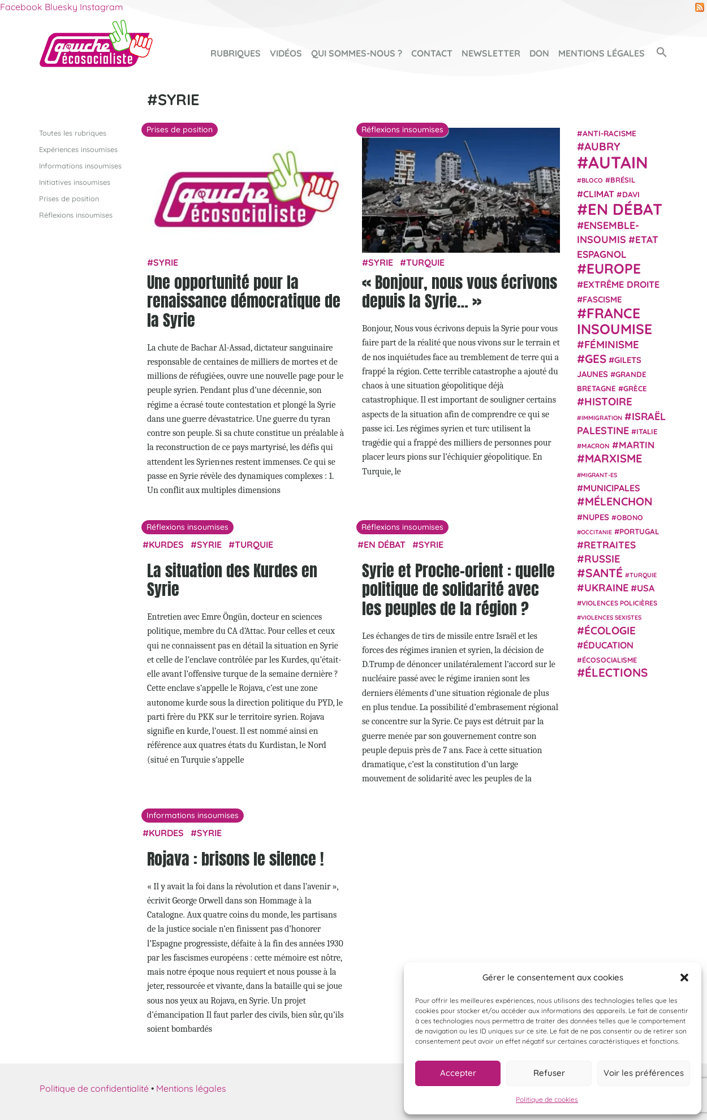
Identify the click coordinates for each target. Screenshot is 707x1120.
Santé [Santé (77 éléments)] (604, 572)
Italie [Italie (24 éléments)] (646, 431)
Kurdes (166, 544)
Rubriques (235, 53)
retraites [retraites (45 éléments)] (610, 545)
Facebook (21, 6)
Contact (431, 53)
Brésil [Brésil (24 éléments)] (622, 179)
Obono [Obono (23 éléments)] (630, 516)
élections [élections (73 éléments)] (616, 672)
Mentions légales (601, 53)
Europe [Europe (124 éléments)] (614, 268)
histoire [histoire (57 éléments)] (608, 401)
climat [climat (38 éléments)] (598, 193)
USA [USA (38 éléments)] (645, 588)
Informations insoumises (80, 165)
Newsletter (491, 53)
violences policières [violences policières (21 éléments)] (619, 603)
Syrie (165, 262)
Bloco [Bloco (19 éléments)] (592, 180)
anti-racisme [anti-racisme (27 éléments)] (609, 132)
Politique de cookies (547, 1099)
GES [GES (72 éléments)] (595, 358)
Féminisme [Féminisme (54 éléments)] (611, 344)
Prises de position (69, 198)
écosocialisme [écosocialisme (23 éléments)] (609, 659)
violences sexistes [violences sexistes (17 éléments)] (611, 617)
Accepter (458, 1072)
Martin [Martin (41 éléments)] (636, 445)
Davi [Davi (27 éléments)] (631, 193)
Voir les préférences (643, 1072)
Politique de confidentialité (94, 1088)
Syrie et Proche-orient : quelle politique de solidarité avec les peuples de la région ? (458, 589)
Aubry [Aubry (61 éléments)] (602, 146)
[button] (684, 977)
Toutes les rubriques (72, 132)
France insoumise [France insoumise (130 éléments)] (614, 320)
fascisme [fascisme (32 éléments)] (602, 298)
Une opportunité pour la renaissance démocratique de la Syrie (243, 300)
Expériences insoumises (78, 148)
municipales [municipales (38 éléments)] (611, 488)
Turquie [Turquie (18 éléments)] (643, 574)
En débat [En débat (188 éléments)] (625, 209)
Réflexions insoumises (76, 214)
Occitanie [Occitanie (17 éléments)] (596, 531)
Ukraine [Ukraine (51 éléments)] (606, 587)
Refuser (549, 1072)
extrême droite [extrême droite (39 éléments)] (621, 284)
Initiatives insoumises (74, 181)
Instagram (101, 6)
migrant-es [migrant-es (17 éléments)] (599, 474)
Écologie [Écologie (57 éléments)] (610, 630)
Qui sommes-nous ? (356, 53)
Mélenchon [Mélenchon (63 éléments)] (619, 501)
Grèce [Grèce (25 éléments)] (635, 388)
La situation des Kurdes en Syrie (232, 579)
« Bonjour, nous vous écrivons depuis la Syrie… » (459, 291)
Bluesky (61, 6)
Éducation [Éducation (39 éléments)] (608, 645)
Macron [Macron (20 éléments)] (595, 446)
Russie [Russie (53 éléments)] (602, 558)
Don (539, 53)
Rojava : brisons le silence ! (235, 858)
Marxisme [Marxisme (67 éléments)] (613, 458)
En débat (385, 544)
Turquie (425, 262)
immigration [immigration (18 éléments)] (601, 417)
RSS (699, 7)
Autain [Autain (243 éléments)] (618, 162)
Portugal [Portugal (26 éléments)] (639, 530)
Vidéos (286, 53)
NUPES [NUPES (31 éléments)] (596, 516)
